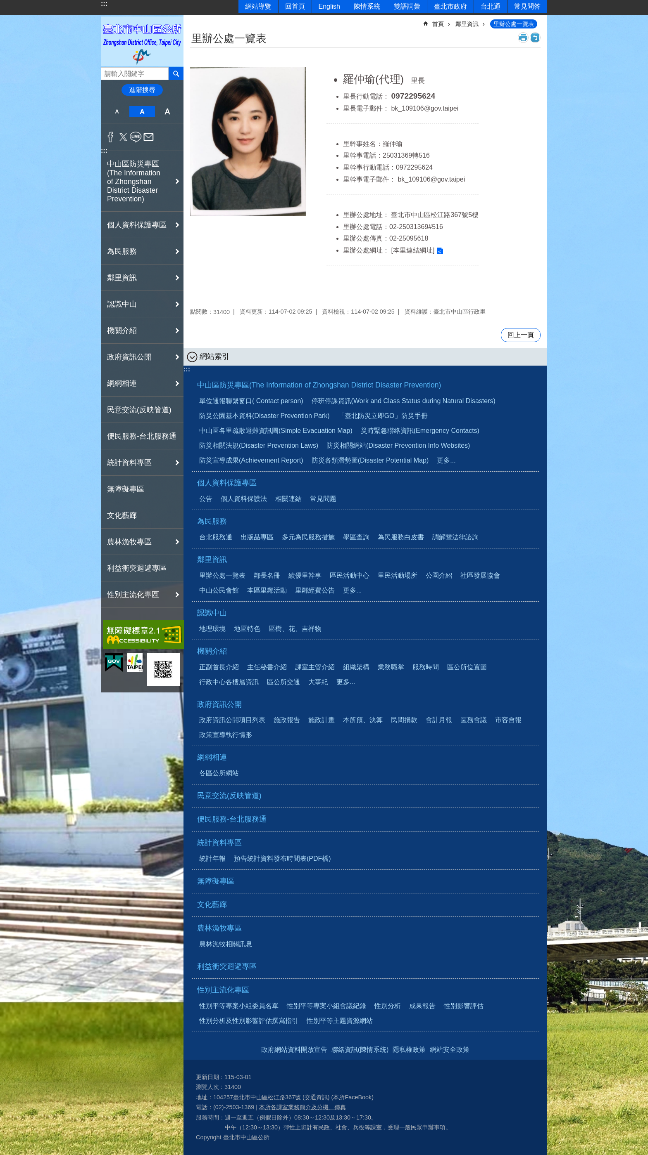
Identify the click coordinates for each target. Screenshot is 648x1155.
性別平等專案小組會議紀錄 (326, 1005)
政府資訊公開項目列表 (232, 719)
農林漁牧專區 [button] (129, 542)
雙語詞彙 (407, 6)
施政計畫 (321, 719)
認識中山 (212, 613)
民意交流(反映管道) (139, 410)
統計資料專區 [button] (129, 462)
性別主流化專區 (223, 990)
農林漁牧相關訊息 (225, 943)
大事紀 (318, 681)
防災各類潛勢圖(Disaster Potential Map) (370, 460)
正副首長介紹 (219, 667)
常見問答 (527, 6)
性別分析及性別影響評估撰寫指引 (248, 1020)
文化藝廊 (122, 515)
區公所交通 (283, 681)
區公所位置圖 (467, 667)
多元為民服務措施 (308, 537)
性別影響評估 (464, 1005)
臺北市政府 (450, 6)
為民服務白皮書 (401, 537)
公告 (205, 498)
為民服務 (212, 521)
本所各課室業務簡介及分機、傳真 (302, 1107)
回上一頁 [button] (520, 334)
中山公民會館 (219, 590)
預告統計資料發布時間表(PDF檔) (282, 858)
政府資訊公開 (219, 704)
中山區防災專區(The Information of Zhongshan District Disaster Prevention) (319, 385)
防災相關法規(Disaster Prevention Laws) (258, 445)
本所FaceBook (352, 1097)
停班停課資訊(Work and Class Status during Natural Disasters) (404, 400)
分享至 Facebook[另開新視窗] (110, 137)
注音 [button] (535, 37)
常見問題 (323, 498)
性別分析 (387, 1005)
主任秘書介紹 (267, 667)
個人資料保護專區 (227, 483)
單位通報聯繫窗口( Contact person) (251, 400)
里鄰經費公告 (315, 590)
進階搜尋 (142, 89)
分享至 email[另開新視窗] (148, 137)
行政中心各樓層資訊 (229, 681)
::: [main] (195, 20)
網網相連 (212, 757)
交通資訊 (316, 1097)
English (329, 6)
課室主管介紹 (315, 667)
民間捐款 (404, 719)
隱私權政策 (409, 1049)
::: (104, 3)
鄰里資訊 (467, 24)
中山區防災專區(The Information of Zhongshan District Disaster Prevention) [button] (133, 181)
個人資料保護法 (244, 498)
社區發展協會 (480, 575)
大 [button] (167, 111)
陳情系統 (367, 6)
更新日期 (207, 1077)
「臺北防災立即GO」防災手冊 (383, 415)
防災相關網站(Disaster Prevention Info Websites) (398, 445)
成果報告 (422, 1005)
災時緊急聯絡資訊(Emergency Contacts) (420, 430)
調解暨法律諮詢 (455, 537)
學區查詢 (356, 537)
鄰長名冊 (267, 575)
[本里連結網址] (412, 250)
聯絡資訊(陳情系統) (360, 1049)
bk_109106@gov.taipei (424, 108)
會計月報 (439, 719)
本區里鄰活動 (267, 590)
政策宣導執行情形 (225, 734)
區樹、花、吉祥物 (295, 628)
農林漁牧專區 (219, 928)
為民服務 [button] (122, 251)
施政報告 (287, 719)
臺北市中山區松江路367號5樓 (435, 214)
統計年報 (212, 858)
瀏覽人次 (207, 1087)
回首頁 (295, 6)
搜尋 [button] (176, 73)
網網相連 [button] (122, 383)
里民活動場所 (397, 575)
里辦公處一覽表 (513, 24)
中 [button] (142, 111)
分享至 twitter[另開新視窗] (123, 137)
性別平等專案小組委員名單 (239, 1005)
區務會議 (473, 719)
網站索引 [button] (214, 356)
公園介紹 (439, 575)
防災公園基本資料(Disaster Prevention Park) (264, 415)
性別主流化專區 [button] (133, 594)
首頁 (438, 24)
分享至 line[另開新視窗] (135, 137)
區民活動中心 (349, 575)
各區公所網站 (219, 773)
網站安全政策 (449, 1049)
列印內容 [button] (523, 37)
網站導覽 (258, 6)
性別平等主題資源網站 (340, 1020)
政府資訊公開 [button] (129, 357)
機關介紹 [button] (122, 330)
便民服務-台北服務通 (141, 436)
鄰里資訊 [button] (122, 278)
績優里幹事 (305, 575)
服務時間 (425, 667)
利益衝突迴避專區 (137, 568)
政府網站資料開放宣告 (294, 1049)
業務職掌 (391, 667)
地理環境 (212, 628)
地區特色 (247, 628)
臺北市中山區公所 (142, 41)
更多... (446, 460)
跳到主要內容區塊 (4, 4)
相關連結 (288, 498)
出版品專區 (257, 537)
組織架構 (356, 667)
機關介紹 (212, 651)
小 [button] (116, 111)
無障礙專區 (125, 489)
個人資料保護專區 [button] (137, 225)
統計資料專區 (219, 842)
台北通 (490, 6)
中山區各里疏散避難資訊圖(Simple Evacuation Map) (276, 430)
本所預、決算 (363, 719)
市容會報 (508, 719)
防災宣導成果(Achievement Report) (251, 460)
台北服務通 (215, 537)
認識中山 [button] (122, 304)
